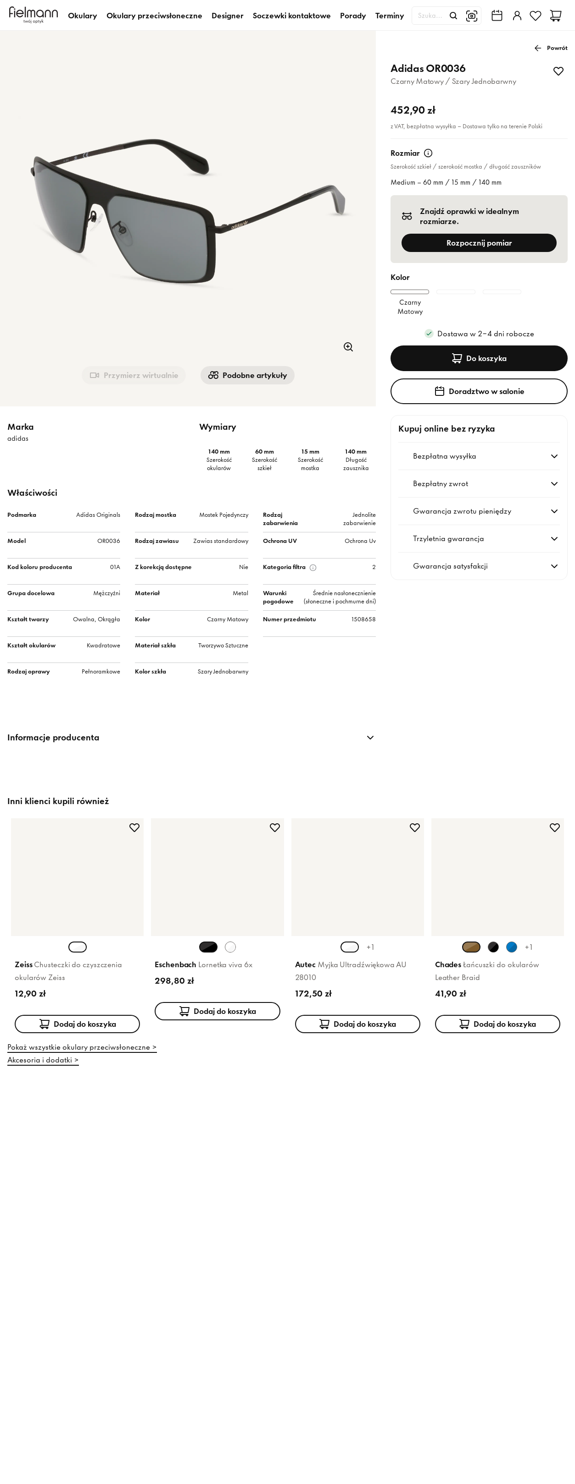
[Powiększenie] (348, 347)
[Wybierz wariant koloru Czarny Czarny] (493, 955)
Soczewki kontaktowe (292, 15)
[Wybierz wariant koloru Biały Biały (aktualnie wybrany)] (77, 955)
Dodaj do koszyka (77, 1032)
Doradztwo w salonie (479, 410)
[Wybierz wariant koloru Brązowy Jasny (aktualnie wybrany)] (471, 955)
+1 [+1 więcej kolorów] (370, 955)
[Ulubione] (535, 15)
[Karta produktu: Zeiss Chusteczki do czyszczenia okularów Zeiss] (77, 932)
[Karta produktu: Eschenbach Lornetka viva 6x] (217, 932)
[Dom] (35, 15)
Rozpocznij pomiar (479, 242)
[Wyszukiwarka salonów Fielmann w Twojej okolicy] (497, 15)
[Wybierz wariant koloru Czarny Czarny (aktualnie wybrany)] (208, 955)
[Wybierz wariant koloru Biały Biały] (230, 955)
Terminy (389, 15)
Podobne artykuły (247, 375)
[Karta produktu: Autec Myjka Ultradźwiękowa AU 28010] (358, 932)
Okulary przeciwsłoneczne (154, 15)
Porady (353, 15)
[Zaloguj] (516, 15)
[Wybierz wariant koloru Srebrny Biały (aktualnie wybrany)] (350, 955)
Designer (228, 15)
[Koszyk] (555, 15)
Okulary (82, 15)
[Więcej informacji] (428, 153)
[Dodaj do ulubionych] (558, 71)
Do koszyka (479, 377)
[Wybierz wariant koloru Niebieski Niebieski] (511, 955)
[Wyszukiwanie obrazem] (472, 15)
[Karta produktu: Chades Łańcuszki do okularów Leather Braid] (498, 932)
